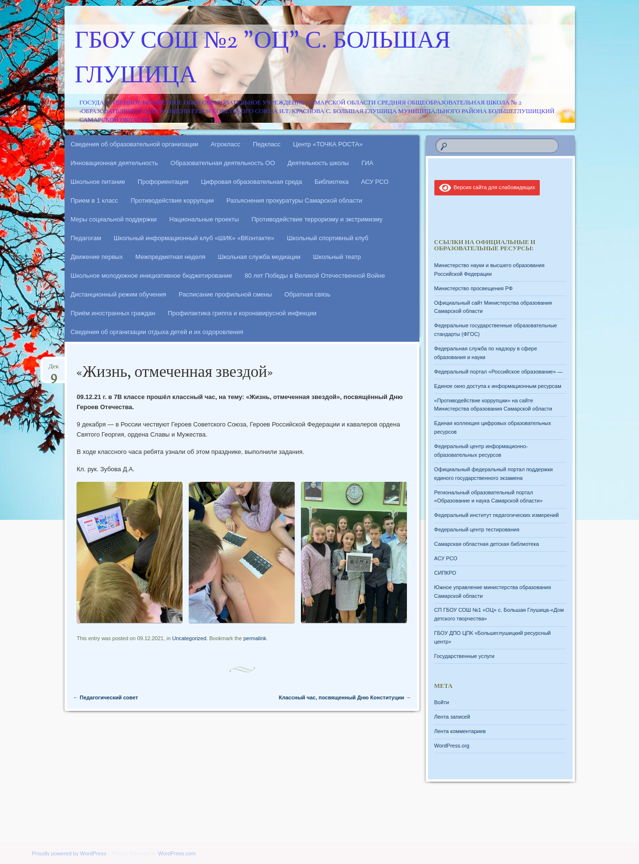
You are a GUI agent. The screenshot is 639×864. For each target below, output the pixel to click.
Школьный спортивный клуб (327, 238)
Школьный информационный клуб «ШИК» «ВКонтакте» (194, 238)
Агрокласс (226, 144)
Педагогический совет (105, 697)
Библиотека (331, 181)
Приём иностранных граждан (113, 313)
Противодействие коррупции (172, 200)
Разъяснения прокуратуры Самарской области (294, 200)
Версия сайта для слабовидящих (487, 187)
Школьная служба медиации (259, 256)
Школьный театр (337, 256)
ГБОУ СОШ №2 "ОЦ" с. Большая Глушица (263, 59)
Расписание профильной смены (225, 294)
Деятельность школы (318, 163)
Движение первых (97, 256)
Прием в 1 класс (94, 200)
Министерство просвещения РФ (473, 288)
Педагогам (86, 238)
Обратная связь (308, 294)
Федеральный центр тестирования (477, 529)
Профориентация (163, 181)
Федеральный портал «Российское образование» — (498, 371)
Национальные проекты (204, 219)
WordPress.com (177, 853)
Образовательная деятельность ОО (222, 163)
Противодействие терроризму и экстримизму (316, 219)
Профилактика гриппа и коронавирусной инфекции (242, 313)
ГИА (367, 163)
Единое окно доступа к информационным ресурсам (497, 386)
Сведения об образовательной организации (134, 144)
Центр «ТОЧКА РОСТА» (328, 144)
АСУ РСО (375, 181)
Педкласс (267, 144)
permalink (254, 638)
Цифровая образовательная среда (251, 181)
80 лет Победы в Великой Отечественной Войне (315, 275)
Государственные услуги (464, 656)
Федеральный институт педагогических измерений (496, 515)
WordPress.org (451, 745)
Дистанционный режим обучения (119, 294)
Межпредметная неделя (170, 256)
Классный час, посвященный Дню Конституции (345, 697)
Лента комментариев (460, 731)
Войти (441, 702)
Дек (54, 369)
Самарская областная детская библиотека (486, 544)
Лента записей (452, 717)
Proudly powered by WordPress (69, 853)
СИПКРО (445, 573)
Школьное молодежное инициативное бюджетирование (152, 275)
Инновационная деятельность (114, 163)
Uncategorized (189, 638)
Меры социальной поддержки (114, 219)
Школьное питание (98, 181)
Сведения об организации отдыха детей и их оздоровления (157, 331)
